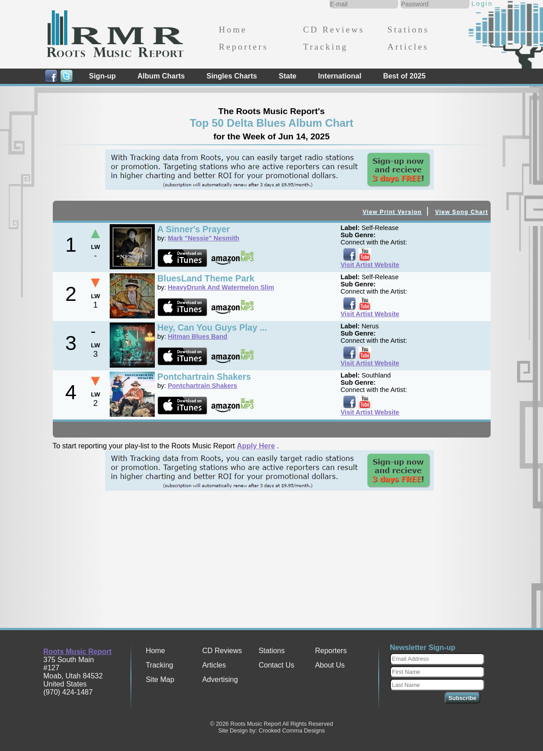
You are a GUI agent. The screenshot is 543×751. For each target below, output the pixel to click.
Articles (407, 46)
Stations (408, 29)
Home (233, 29)
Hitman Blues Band (197, 336)
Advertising (220, 679)
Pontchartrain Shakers (202, 385)
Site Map (160, 679)
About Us (330, 665)
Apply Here (256, 446)
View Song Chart (461, 212)
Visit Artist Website (370, 264)
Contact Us (276, 665)
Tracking (325, 46)
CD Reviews (333, 29)
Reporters (243, 46)
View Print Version (392, 212)
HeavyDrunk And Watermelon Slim (221, 287)
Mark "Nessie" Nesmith (203, 238)
